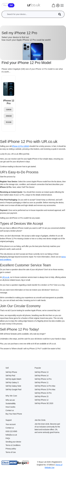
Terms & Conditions (13, 445)
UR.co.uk (5, 277)
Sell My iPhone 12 (41, 400)
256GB (9, 116)
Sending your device (13, 442)
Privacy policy (11, 449)
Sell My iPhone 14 (41, 375)
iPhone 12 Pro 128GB (20, 146)
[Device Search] (60, 14)
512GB (8, 122)
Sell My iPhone (11, 372)
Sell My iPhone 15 (41, 396)
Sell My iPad (10, 375)
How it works (10, 407)
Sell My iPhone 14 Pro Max (45, 386)
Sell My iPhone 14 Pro (43, 379)
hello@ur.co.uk (11, 435)
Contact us (10, 410)
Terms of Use (11, 452)
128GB (8, 109)
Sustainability (11, 403)
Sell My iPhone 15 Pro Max (45, 389)
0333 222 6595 (11, 431)
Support (9, 420)
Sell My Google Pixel (13, 389)
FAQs (8, 438)
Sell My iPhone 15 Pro (43, 393)
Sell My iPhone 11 (41, 382)
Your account (10, 424)
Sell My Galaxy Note (13, 386)
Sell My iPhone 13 (41, 372)
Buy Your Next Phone (14, 414)
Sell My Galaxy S (12, 382)
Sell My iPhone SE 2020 (44, 403)
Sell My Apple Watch (13, 379)
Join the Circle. (40, 420)
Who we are (10, 400)
